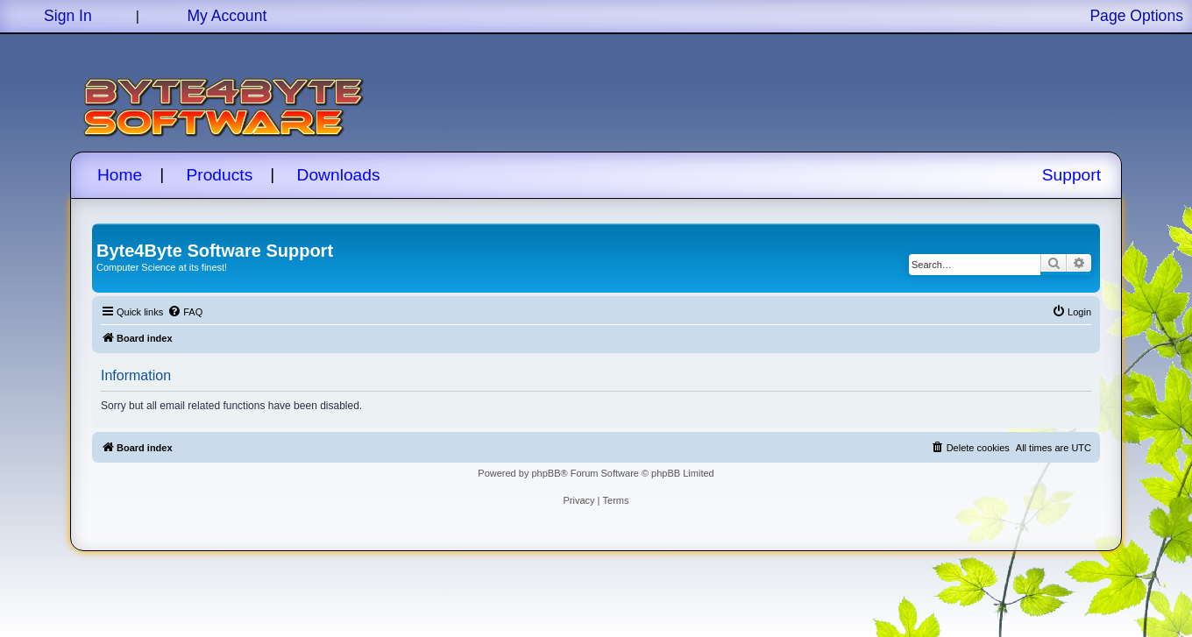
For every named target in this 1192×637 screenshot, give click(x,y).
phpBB (545, 473)
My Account (226, 16)
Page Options (1136, 16)
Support (1071, 175)
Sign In (68, 16)
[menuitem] (184, 311)
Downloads (338, 175)
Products (220, 175)
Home (119, 175)
